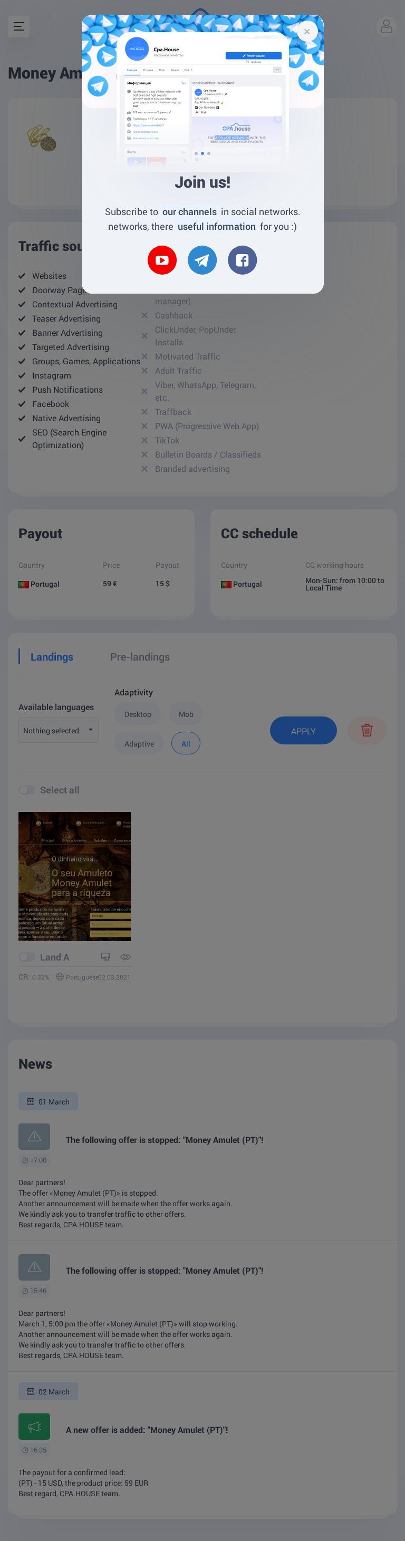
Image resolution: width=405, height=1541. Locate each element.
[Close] (307, 31)
